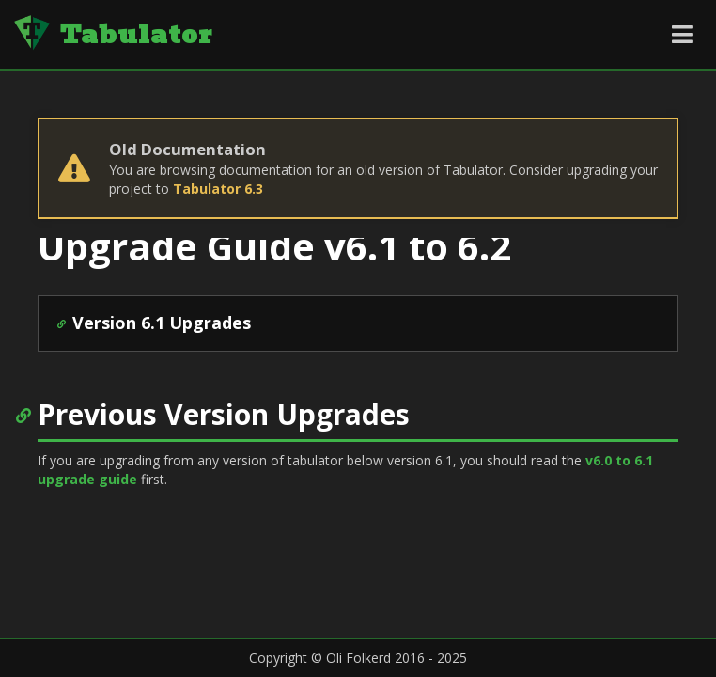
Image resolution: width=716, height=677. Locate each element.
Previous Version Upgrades (224, 414)
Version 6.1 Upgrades (161, 322)
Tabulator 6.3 (218, 188)
